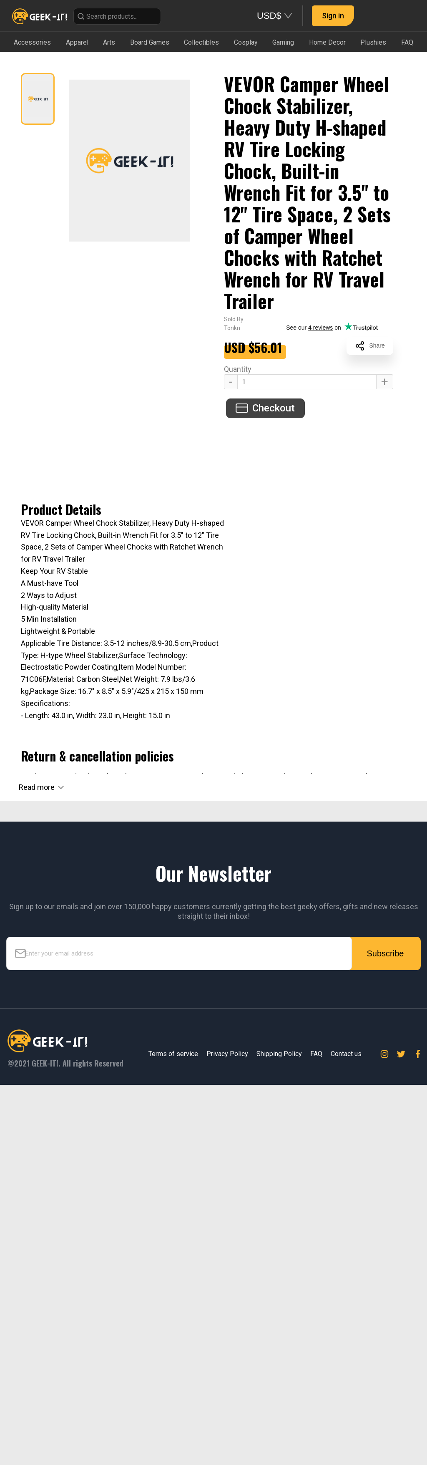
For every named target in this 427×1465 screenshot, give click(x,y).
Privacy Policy (227, 1056)
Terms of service (173, 1056)
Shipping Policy (279, 1056)
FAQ (316, 1056)
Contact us (346, 1056)
